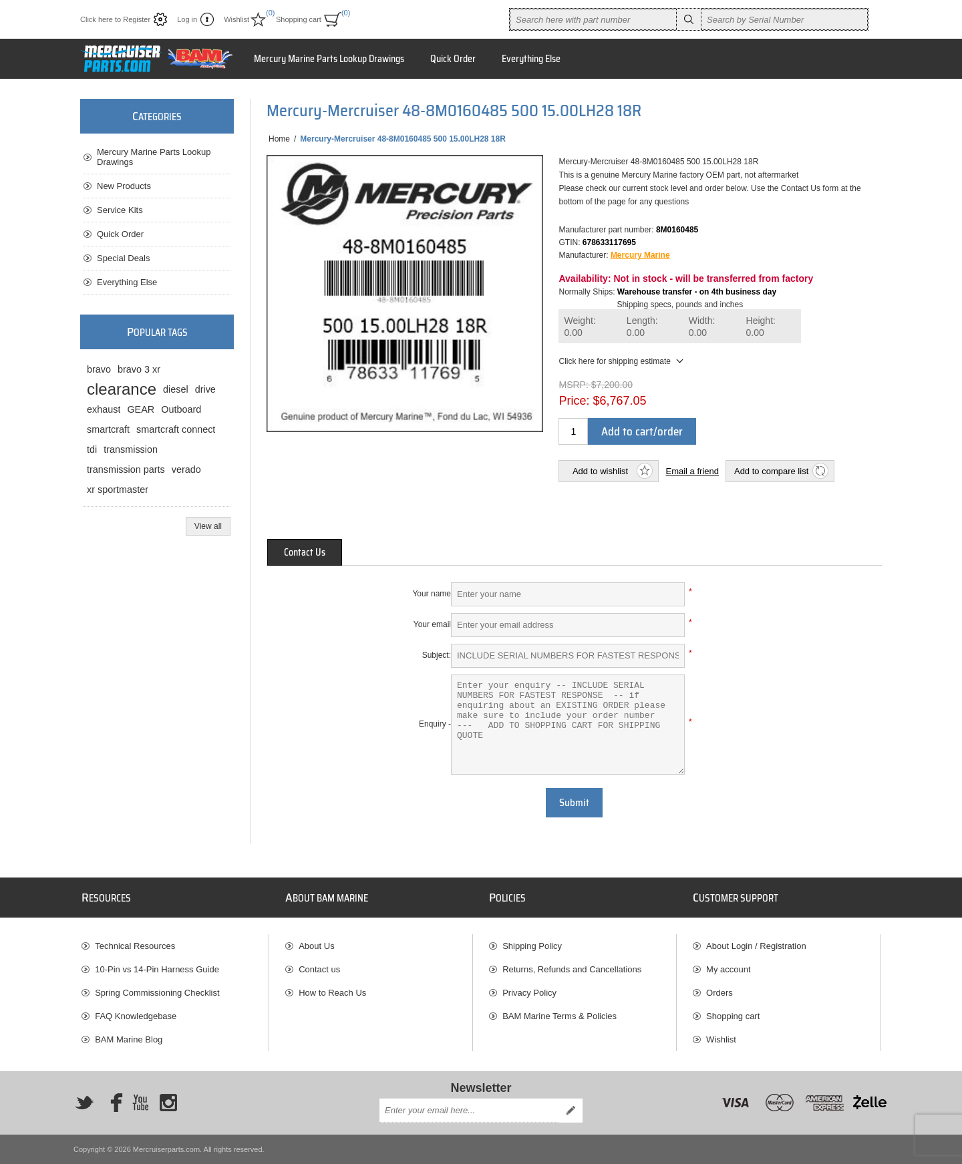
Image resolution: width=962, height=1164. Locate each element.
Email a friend (691, 471)
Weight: (579, 327)
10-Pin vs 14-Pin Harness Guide (157, 969)
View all (208, 526)
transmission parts (126, 469)
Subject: (436, 655)
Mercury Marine (640, 255)
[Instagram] (168, 1102)
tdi (92, 449)
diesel (175, 389)
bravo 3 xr (139, 369)
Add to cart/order (642, 431)
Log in (187, 19)
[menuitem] (175, 946)
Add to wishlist (600, 471)
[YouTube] (140, 1102)
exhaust (103, 409)
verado (186, 469)
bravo (99, 369)
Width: (702, 327)
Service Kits (120, 210)
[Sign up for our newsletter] (468, 1111)
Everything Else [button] (531, 58)
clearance (121, 389)
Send (570, 1111)
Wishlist (721, 1039)
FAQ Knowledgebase (135, 1016)
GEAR (140, 409)
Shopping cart (733, 1016)
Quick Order (120, 234)
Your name (431, 593)
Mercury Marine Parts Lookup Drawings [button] (329, 58)
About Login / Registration (756, 946)
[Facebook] (112, 1102)
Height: (761, 327)
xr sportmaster (117, 489)
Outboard (181, 409)
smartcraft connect (175, 429)
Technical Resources (135, 946)
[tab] (304, 552)
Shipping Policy (532, 946)
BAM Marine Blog (128, 1039)
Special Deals (123, 258)
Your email (432, 624)
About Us (316, 946)
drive (205, 389)
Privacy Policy (529, 993)
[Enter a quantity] (573, 431)
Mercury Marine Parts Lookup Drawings (154, 157)
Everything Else (127, 282)
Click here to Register (115, 19)
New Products (124, 186)
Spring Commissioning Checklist (157, 993)
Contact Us (304, 552)
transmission (131, 449)
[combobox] (593, 19)
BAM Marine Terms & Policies (559, 1016)
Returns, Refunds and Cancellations (571, 969)
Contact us (319, 969)
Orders (719, 993)
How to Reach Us (332, 993)
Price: (573, 400)
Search (689, 19)
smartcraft (108, 429)
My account (728, 969)
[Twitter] (84, 1102)
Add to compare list (771, 471)
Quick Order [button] (453, 58)
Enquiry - (435, 724)
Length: (642, 327)
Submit (574, 803)
